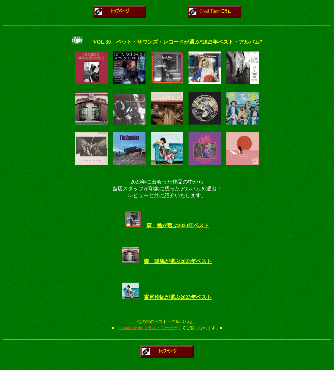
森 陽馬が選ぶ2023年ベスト (178, 261)
